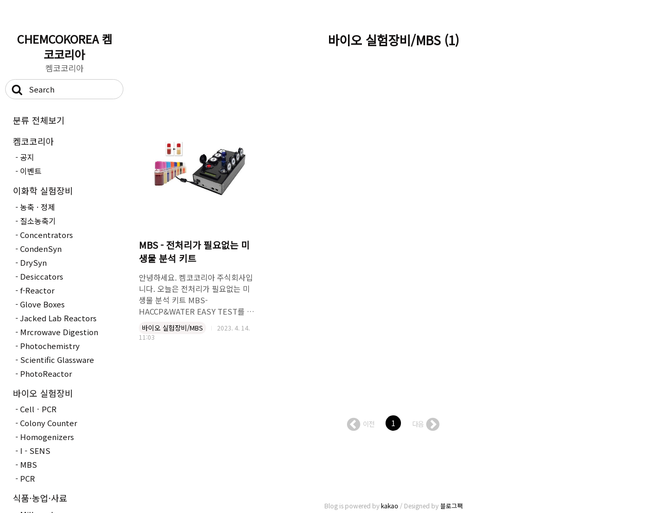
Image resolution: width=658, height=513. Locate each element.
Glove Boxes (42, 304)
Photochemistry (50, 345)
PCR (27, 478)
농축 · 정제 (37, 206)
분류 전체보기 (39, 120)
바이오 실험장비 (43, 393)
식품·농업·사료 (40, 497)
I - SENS (35, 450)
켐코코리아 (33, 141)
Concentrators (46, 234)
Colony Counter (48, 422)
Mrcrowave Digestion (59, 331)
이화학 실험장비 (43, 190)
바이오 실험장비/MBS (172, 328)
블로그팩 (451, 505)
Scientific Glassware (57, 359)
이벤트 (31, 171)
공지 (27, 157)
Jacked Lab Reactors (58, 318)
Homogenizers (47, 436)
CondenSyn (41, 248)
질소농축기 (38, 220)
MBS (28, 464)
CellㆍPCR (38, 409)
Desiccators (41, 276)
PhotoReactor (46, 373)
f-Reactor (37, 290)
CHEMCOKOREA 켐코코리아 (64, 46)
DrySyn (33, 262)
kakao (389, 505)
